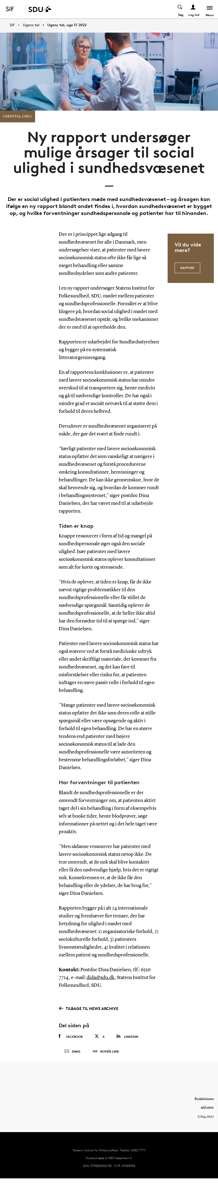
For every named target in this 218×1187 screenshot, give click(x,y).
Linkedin (127, 1036)
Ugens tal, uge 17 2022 (67, 25)
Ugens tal (31, 25)
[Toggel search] (180, 9)
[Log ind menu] (193, 9)
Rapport (187, 267)
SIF (12, 25)
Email (72, 1052)
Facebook (71, 1036)
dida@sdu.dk (100, 977)
